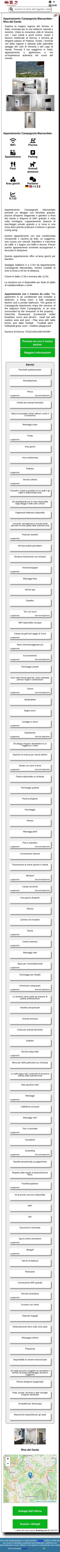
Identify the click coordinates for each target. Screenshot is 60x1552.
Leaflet (37, 1501)
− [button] (8, 1463)
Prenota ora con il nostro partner (37, 343)
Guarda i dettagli (30, 1524)
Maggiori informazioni (37, 352)
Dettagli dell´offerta (30, 1511)
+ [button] (8, 1459)
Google (40, 1540)
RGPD (25, 1548)
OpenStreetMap (49, 1501)
